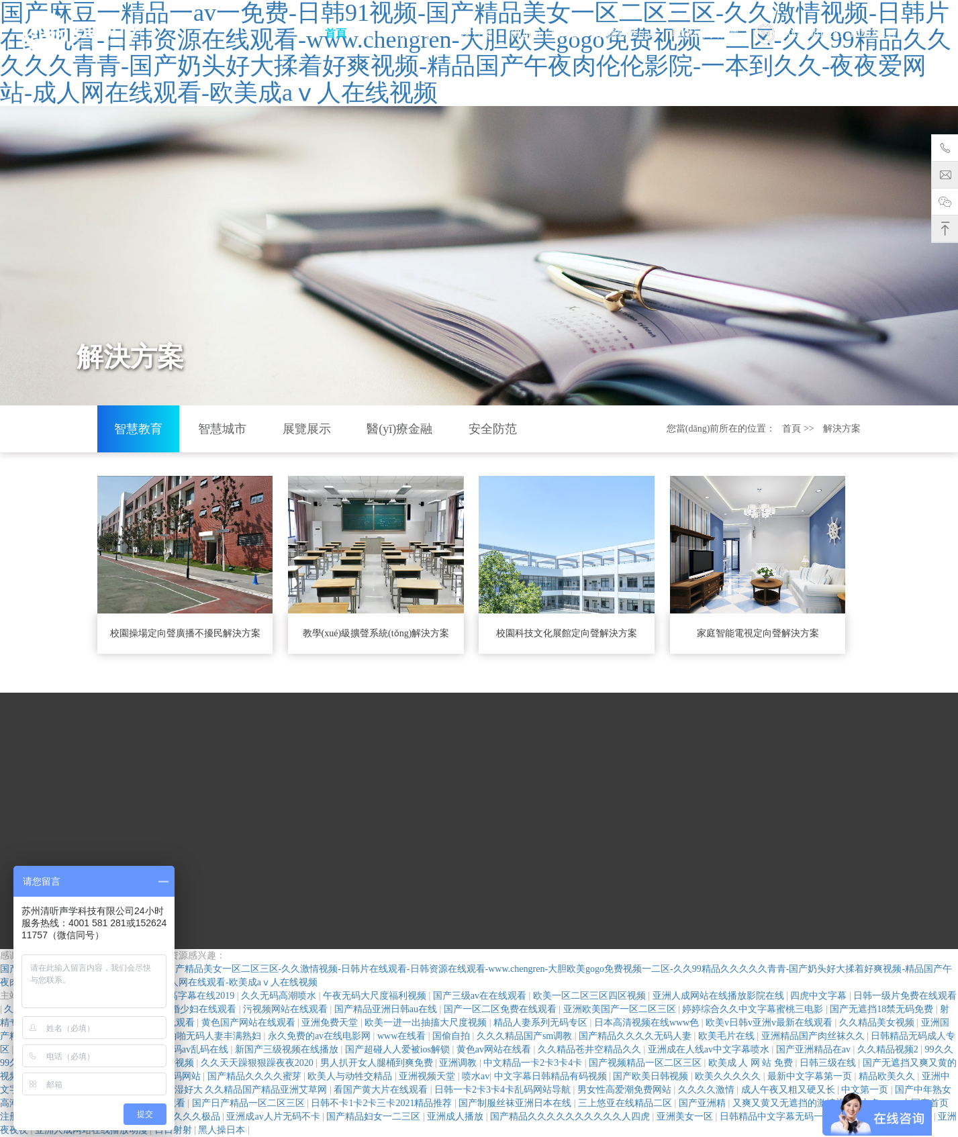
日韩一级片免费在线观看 (905, 996)
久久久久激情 (707, 1090)
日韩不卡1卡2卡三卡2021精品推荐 (382, 1103)
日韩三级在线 (829, 1063)
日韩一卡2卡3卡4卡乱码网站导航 (503, 1090)
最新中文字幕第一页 (811, 1076)
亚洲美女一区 (686, 1116)
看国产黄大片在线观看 (382, 1090)
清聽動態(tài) (626, 33)
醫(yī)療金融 (399, 429)
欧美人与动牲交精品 (351, 1076)
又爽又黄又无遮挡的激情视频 (794, 1103)
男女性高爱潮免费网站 (625, 1090)
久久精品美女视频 (878, 1023)
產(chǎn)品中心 (398, 33)
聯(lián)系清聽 (705, 33)
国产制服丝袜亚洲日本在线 (516, 1103)
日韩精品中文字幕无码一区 (777, 1116)
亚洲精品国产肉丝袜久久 (814, 1036)
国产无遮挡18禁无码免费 (883, 1009)
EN (924, 33)
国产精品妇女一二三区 (374, 1116)
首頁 (335, 33)
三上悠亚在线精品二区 (626, 1103)
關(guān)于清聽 (544, 33)
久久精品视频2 (889, 1049)
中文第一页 (866, 1090)
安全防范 (493, 429)
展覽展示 (307, 429)
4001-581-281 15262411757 (831, 34)
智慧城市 (222, 429)
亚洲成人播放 (456, 1116)
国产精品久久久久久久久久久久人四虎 (571, 1116)
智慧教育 (138, 429)
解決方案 (471, 33)
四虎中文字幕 (819, 996)
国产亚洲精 (703, 1103)
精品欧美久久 (888, 1076)
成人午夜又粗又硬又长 (789, 1090)
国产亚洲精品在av (814, 1049)
